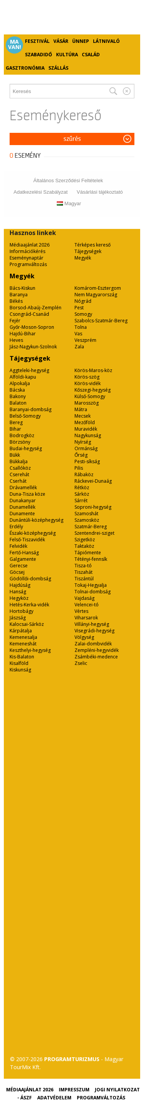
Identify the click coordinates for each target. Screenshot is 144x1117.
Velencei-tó (86, 604)
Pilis (78, 468)
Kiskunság (20, 669)
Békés (16, 301)
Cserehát (19, 474)
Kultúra (67, 54)
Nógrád (82, 301)
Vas (78, 333)
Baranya (19, 294)
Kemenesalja (23, 637)
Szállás (58, 68)
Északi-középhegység (33, 533)
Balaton (18, 403)
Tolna (80, 327)
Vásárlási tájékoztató (100, 192)
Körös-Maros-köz (93, 370)
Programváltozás (28, 264)
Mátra (80, 409)
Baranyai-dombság (30, 409)
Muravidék (85, 429)
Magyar (69, 203)
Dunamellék (22, 507)
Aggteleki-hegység (29, 370)
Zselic (80, 663)
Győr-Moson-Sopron (32, 327)
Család (91, 54)
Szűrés (72, 139)
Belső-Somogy (25, 416)
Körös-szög (86, 377)
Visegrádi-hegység (94, 630)
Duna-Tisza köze (27, 494)
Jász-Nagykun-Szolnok (33, 346)
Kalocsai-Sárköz (27, 624)
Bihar (15, 429)
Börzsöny (20, 442)
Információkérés (27, 251)
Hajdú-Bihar (23, 333)
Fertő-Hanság (24, 552)
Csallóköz (20, 468)
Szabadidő (38, 54)
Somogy (83, 314)
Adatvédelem (54, 1097)
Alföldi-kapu (23, 377)
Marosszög (86, 403)
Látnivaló (106, 41)
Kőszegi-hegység (92, 390)
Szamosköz (86, 520)
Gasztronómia (25, 68)
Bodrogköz (22, 435)
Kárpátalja (21, 630)
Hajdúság (20, 585)
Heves (16, 340)
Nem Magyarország (95, 294)
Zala (79, 346)
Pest (79, 307)
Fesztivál (37, 41)
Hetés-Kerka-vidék (29, 604)
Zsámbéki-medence (96, 656)
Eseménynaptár (26, 258)
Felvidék (18, 546)
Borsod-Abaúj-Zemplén (35, 307)
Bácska (17, 390)
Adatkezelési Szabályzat (40, 192)
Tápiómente (87, 552)
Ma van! (14, 44)
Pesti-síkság (87, 461)
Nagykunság (87, 435)
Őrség (81, 455)
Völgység (84, 637)
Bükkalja (19, 461)
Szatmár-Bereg (90, 526)
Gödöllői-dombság (30, 578)
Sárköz (81, 494)
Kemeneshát (23, 643)
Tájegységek (87, 251)
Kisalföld (19, 663)
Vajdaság (84, 598)
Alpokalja (20, 383)
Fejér (15, 320)
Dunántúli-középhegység (36, 520)
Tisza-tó (83, 565)
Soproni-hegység (92, 507)
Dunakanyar (23, 500)
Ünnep (80, 41)
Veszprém (85, 340)
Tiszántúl (84, 578)
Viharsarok (86, 617)
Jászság (18, 617)
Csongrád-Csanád (29, 314)
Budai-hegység (26, 448)
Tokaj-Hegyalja (90, 585)
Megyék (82, 258)
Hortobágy (21, 611)
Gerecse (19, 565)
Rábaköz (83, 474)
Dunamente (22, 513)
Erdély (16, 526)
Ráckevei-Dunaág (93, 481)
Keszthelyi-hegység (30, 650)
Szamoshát (86, 513)
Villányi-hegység (91, 624)
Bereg (16, 422)
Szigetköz (84, 539)
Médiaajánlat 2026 (30, 245)
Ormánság (86, 448)
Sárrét (81, 500)
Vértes (81, 611)
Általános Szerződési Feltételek (68, 180)
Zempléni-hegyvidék (96, 650)
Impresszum (74, 1089)
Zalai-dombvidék (93, 643)
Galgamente (23, 559)
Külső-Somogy (89, 396)
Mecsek (82, 416)
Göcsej (17, 572)
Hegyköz (19, 598)
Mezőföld (84, 422)
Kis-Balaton (22, 656)
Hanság (18, 591)
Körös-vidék (87, 383)
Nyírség (82, 442)
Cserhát (18, 481)
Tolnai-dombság (92, 591)
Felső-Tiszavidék (27, 539)
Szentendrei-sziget (94, 533)
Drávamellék (23, 487)
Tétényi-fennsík (90, 559)
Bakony (18, 396)
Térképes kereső (92, 245)
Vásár (60, 41)
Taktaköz (84, 546)
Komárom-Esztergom (97, 288)
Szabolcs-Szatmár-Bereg (100, 320)
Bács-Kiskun (22, 288)
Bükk (15, 455)
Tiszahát (83, 572)
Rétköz (81, 487)
